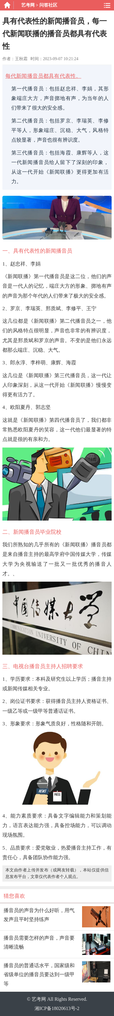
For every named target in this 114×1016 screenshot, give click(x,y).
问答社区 (48, 5)
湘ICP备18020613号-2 (57, 1008)
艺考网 (28, 5)
